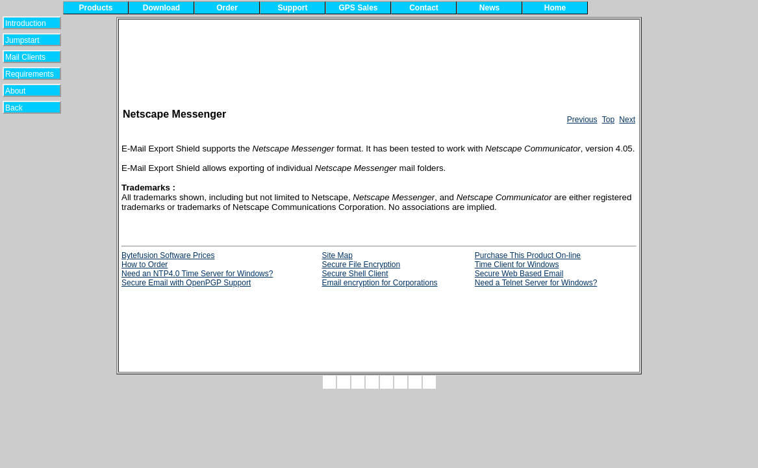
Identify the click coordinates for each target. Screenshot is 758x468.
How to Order (144, 264)
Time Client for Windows (517, 264)
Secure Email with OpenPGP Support (186, 282)
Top (608, 119)
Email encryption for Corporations (379, 282)
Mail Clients (25, 57)
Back (22, 107)
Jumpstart (25, 40)
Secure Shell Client (355, 273)
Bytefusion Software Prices (167, 255)
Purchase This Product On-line (528, 255)
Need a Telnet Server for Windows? (536, 282)
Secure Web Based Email (519, 273)
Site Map (337, 255)
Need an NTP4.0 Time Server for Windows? (197, 273)
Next (627, 119)
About (23, 91)
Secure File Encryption (361, 264)
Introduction (25, 23)
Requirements (29, 74)
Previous (582, 119)
